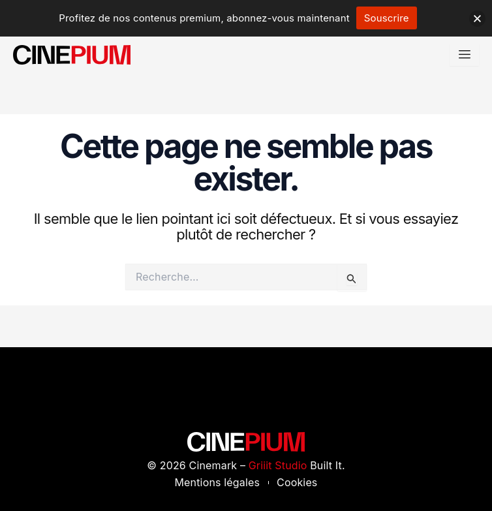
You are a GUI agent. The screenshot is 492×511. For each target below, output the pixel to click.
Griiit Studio (278, 465)
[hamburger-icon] (464, 54)
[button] (477, 18)
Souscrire (386, 18)
